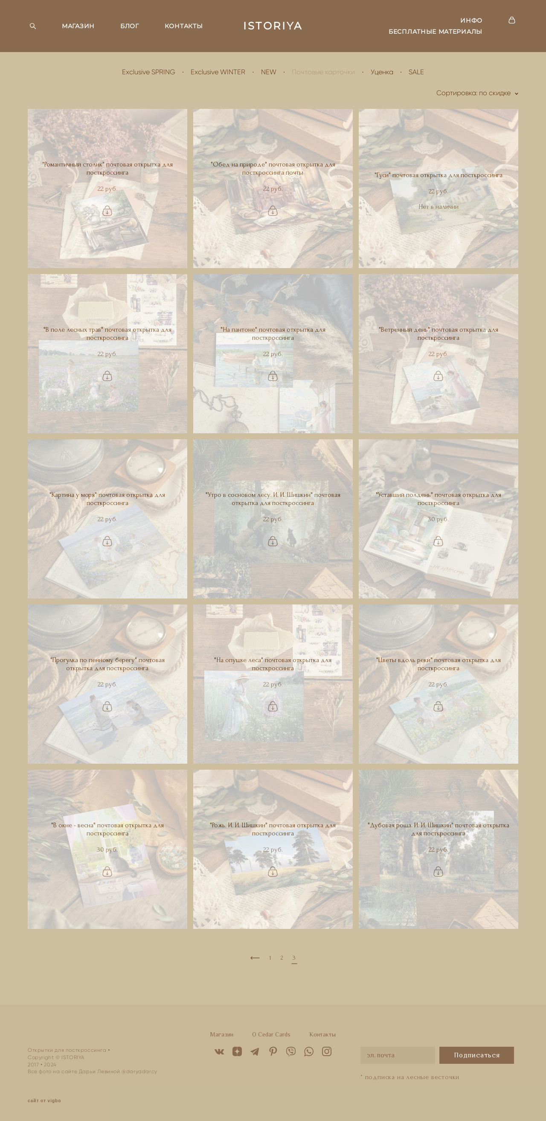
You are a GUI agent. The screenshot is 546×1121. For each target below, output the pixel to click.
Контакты (322, 1034)
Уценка (382, 72)
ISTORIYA (273, 26)
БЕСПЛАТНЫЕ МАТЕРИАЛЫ (435, 31)
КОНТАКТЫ (184, 26)
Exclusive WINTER (218, 72)
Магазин (221, 1034)
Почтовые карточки (323, 72)
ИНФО (471, 20)
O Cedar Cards (271, 1034)
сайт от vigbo (44, 1101)
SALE (416, 72)
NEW (268, 72)
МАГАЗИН (78, 26)
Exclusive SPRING (148, 72)
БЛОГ (129, 26)
